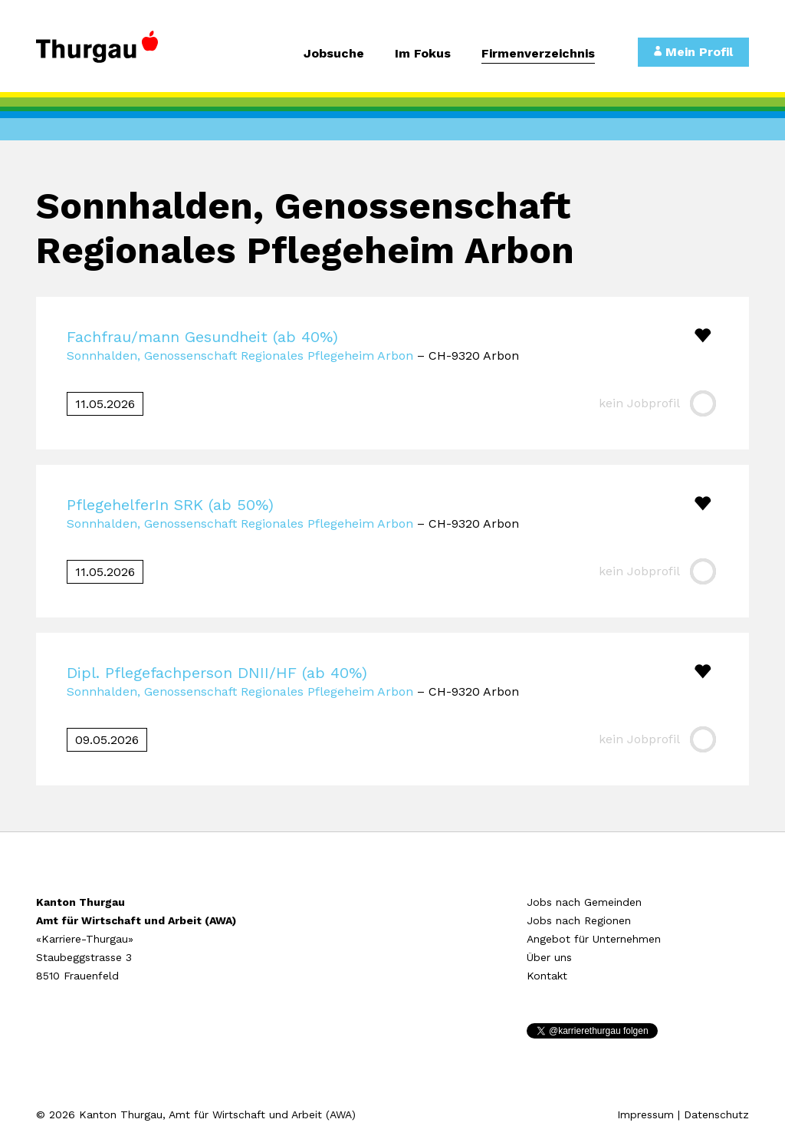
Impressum (645, 1114)
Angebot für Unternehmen (594, 939)
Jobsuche (334, 54)
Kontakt (547, 975)
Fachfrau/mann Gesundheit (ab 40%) (202, 337)
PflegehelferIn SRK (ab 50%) (170, 504)
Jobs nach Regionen (579, 920)
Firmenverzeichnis (538, 54)
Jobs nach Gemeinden (584, 902)
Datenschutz (716, 1114)
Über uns (549, 957)
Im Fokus (423, 54)
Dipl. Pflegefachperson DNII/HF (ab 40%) (217, 672)
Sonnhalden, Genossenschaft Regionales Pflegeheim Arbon (240, 355)
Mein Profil (693, 51)
